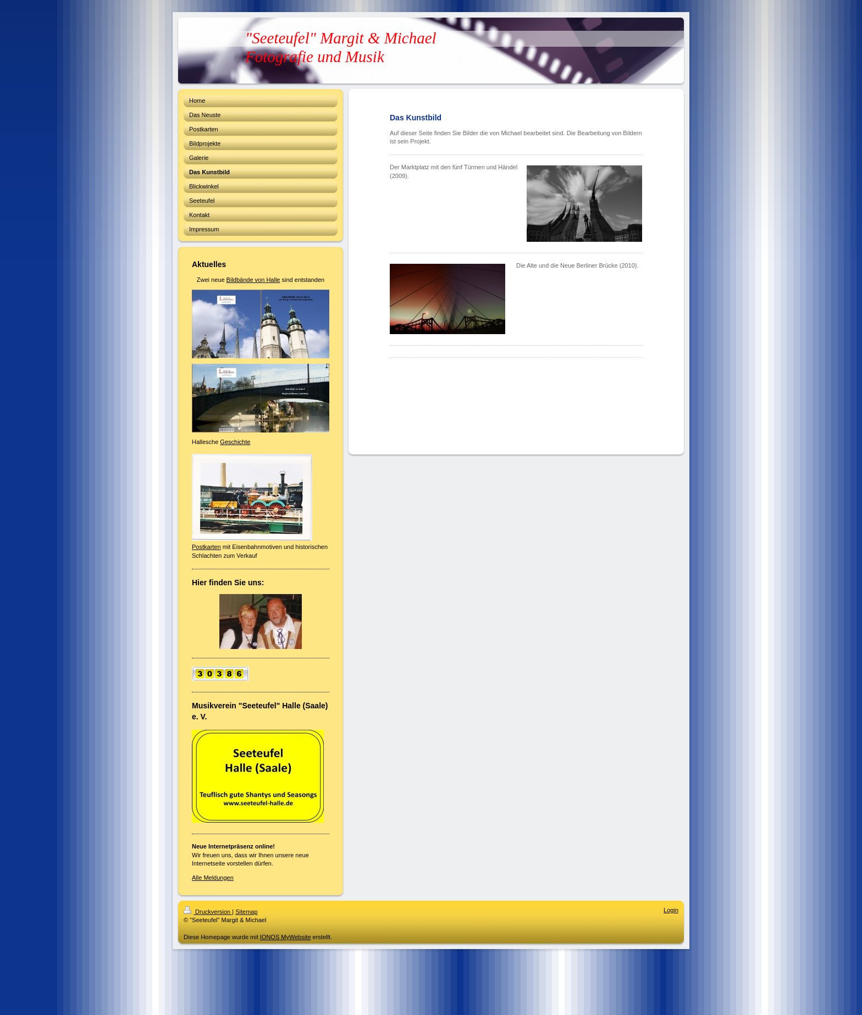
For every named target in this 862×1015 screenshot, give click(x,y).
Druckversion (208, 911)
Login (671, 910)
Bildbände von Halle (253, 279)
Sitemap (246, 911)
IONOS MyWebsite (285, 937)
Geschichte (235, 442)
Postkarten (206, 546)
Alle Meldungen (213, 877)
